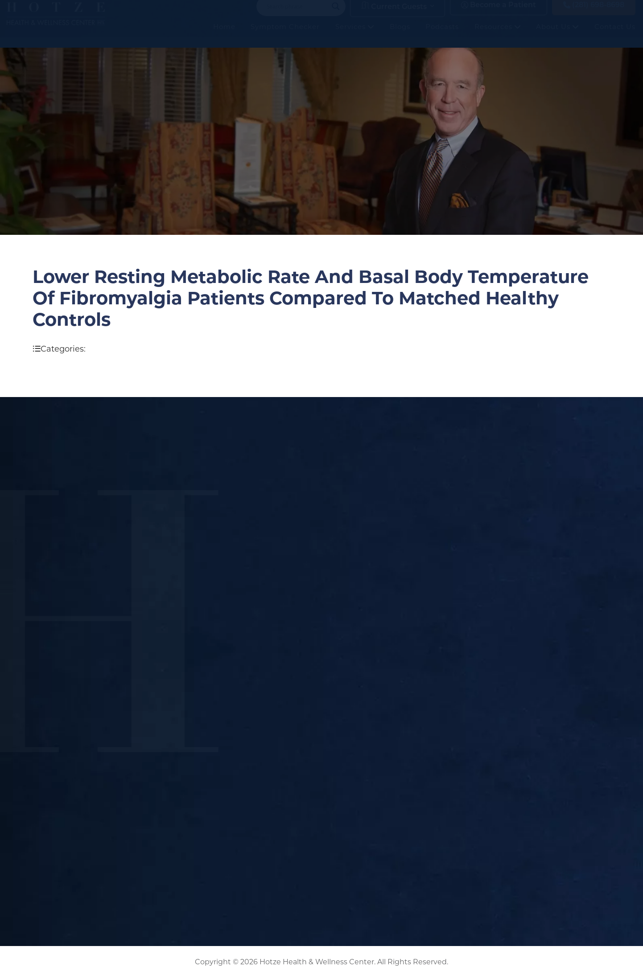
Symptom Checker (285, 35)
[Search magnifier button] (336, 15)
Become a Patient (498, 14)
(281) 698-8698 (593, 14)
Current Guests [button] (394, 15)
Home (224, 35)
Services (354, 35)
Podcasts (442, 35)
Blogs (400, 35)
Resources (497, 35)
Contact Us (614, 35)
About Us (557, 35)
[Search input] (297, 15)
